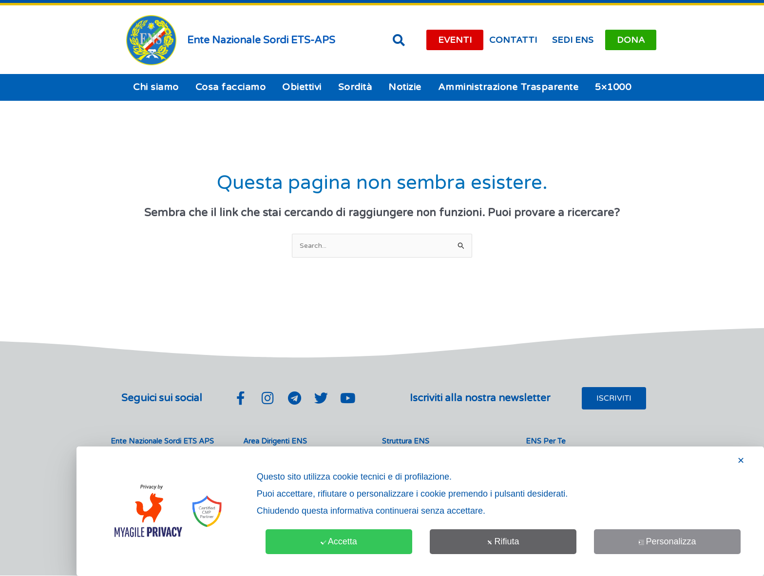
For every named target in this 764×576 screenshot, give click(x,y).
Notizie (404, 87)
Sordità (355, 87)
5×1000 (613, 87)
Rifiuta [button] (503, 541)
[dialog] (420, 511)
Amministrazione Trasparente (508, 87)
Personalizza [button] (667, 541)
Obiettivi (302, 87)
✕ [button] (741, 460)
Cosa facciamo (230, 87)
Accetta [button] (339, 541)
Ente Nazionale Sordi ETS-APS (261, 40)
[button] (398, 40)
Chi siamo (156, 87)
